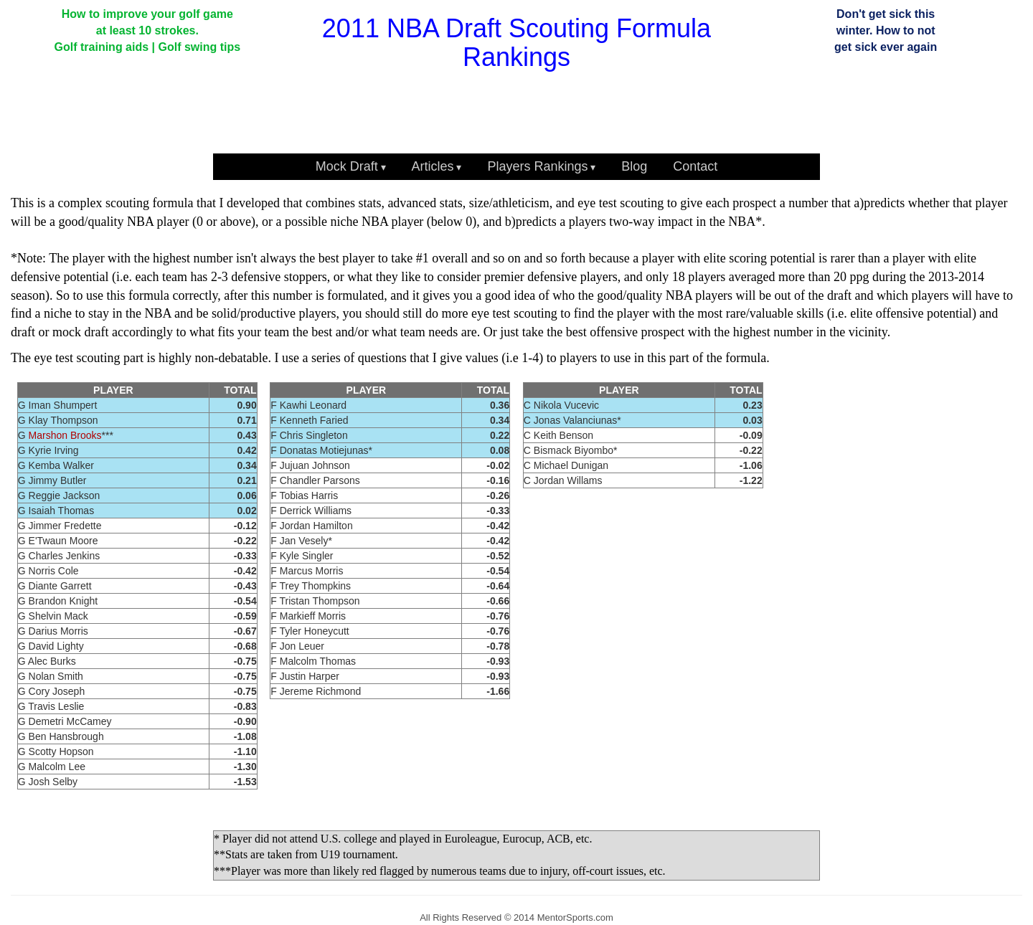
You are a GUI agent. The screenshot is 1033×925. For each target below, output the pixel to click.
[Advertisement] (446, 114)
